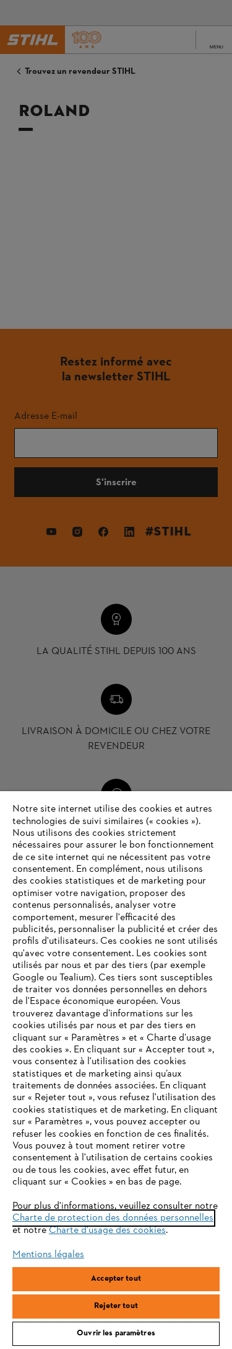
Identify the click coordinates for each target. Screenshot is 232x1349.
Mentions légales (48, 1255)
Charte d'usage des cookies (107, 1230)
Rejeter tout (116, 1306)
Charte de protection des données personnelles (112, 1218)
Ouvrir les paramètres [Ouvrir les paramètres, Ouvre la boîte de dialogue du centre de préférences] (116, 1333)
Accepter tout (116, 1278)
